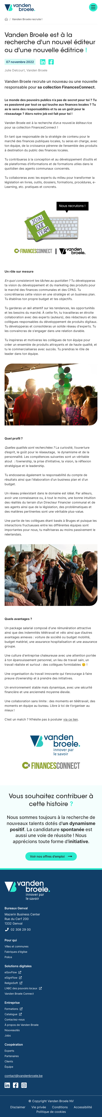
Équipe (9, 1066)
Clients (9, 1061)
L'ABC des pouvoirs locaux (21, 988)
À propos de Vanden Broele (22, 1024)
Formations (11, 1008)
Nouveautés (12, 1030)
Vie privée (38, 1107)
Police (8, 957)
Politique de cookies (51, 1112)
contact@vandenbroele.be (24, 1076)
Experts (9, 1050)
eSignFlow (11, 977)
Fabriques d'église (16, 951)
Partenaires (12, 1056)
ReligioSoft (11, 983)
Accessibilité (83, 1107)
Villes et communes (16, 946)
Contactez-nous (15, 1019)
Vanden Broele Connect (19, 993)
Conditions (60, 1107)
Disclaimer (17, 1107)
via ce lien (70, 719)
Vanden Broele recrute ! (27, 19)
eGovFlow (11, 972)
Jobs (8, 1035)
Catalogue (11, 1014)
